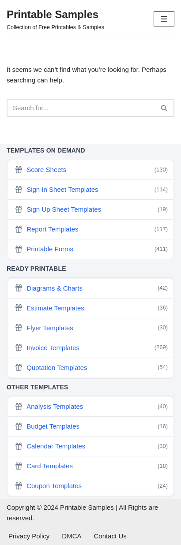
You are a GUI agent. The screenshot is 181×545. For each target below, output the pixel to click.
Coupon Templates (91, 486)
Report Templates (91, 229)
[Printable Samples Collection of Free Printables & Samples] (55, 19)
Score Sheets (91, 170)
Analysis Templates (91, 406)
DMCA (71, 536)
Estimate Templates (91, 308)
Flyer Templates (91, 327)
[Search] (81, 108)
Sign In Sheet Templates (91, 189)
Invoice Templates (91, 347)
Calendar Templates (91, 446)
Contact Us (110, 536)
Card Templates (91, 466)
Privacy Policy (28, 536)
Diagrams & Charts (91, 288)
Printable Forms (91, 249)
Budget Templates (91, 426)
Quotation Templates (91, 367)
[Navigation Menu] (164, 18)
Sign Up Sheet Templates (91, 209)
